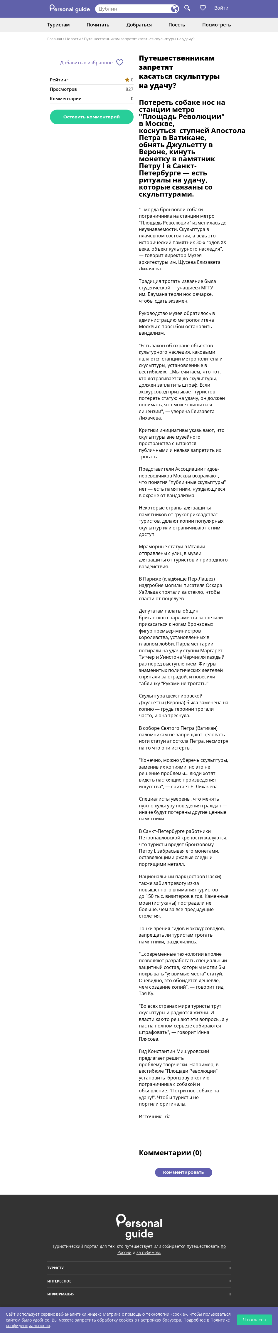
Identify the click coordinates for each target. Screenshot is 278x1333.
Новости (73, 38)
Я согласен (254, 1319)
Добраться (139, 24)
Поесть (177, 24)
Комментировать (183, 1172)
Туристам (58, 24)
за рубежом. (149, 1252)
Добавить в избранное (86, 62)
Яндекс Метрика (104, 1314)
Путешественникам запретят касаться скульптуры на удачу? (139, 38)
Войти (221, 8)
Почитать (98, 24)
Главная (54, 38)
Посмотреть (216, 24)
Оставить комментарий (91, 117)
